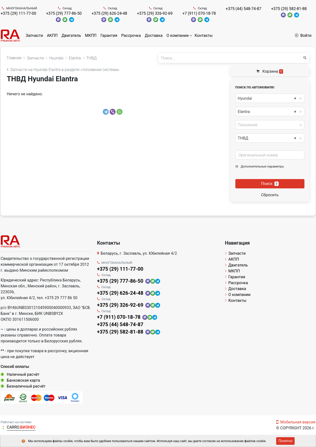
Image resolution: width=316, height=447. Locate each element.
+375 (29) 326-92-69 (155, 13)
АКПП (52, 35)
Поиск (269, 183)
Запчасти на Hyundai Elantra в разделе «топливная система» (63, 69)
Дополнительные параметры (259, 166)
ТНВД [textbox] (267, 138)
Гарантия (108, 35)
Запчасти (34, 35)
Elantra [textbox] (267, 111)
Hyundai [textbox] (267, 98)
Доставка (154, 35)
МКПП (90, 35)
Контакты (203, 35)
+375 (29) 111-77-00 (18, 13)
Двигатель (71, 35)
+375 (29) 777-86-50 (64, 13)
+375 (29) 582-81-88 (289, 8)
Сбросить (269, 195)
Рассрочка (131, 35)
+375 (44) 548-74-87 (243, 8)
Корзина (269, 71)
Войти (303, 35)
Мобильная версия (296, 422)
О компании (177, 35)
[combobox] (270, 98)
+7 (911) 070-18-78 (199, 13)
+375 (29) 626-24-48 (109, 13)
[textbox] (268, 125)
